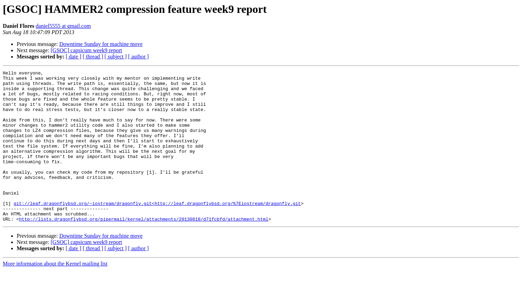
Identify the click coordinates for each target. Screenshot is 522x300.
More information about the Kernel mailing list (55, 294)
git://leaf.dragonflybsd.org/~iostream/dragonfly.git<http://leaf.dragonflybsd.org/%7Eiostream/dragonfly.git (157, 230)
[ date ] (73, 57)
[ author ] (138, 57)
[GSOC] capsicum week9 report (86, 50)
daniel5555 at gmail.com (63, 26)
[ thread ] (93, 57)
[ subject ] (116, 57)
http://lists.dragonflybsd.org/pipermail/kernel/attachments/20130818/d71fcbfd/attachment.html (143, 249)
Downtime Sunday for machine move (101, 44)
